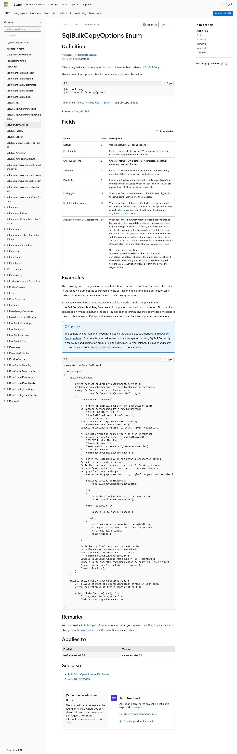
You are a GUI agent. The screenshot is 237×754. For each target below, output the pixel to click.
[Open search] (221, 4)
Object (80, 102)
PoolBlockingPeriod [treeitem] (16, 60)
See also (201, 52)
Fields (200, 35)
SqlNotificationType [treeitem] (16, 341)
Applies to (202, 48)
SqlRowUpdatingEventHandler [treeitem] (22, 395)
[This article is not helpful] (226, 64)
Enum (107, 102)
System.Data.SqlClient (86, 54)
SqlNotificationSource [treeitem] (17, 335)
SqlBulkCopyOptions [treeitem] (17, 124)
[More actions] (172, 24)
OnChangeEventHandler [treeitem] (19, 54)
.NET (75, 24)
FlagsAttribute (82, 111)
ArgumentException (119, 213)
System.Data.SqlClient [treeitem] (18, 42)
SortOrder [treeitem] (12, 66)
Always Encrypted (160, 243)
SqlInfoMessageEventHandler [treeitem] (21, 317)
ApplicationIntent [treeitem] (15, 48)
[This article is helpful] (222, 64)
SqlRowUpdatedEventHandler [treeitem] (21, 383)
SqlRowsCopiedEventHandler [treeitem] (21, 371)
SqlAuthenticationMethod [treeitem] (20, 78)
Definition (202, 30)
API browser (89, 24)
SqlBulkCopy (152, 67)
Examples (202, 39)
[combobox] (22, 29)
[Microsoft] (6, 4)
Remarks (201, 43)
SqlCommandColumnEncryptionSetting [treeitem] (23, 221)
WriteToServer (89, 630)
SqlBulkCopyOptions (92, 625)
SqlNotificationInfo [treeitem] (16, 329)
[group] (118, 486)
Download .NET (223, 13)
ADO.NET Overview (79, 678)
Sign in (229, 4)
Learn (65, 24)
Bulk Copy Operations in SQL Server (88, 674)
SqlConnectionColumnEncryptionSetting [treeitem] (23, 237)
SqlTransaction (126, 209)
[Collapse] (40, 22)
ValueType (93, 102)
